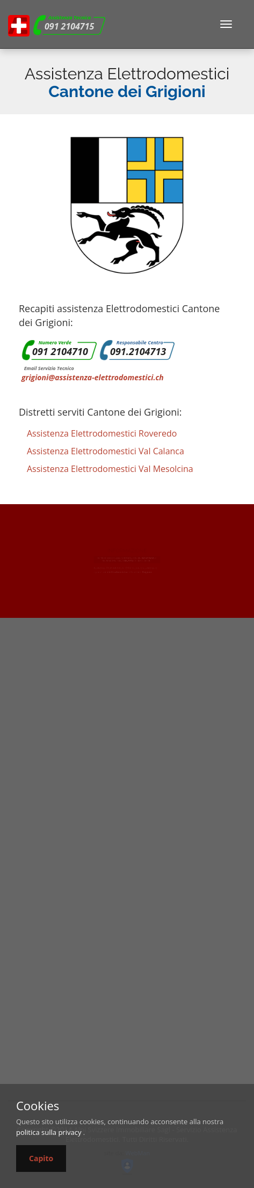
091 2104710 (60, 351)
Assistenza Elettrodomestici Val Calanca (105, 451)
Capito (41, 1158)
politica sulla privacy (48, 1132)
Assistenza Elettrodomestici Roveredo (102, 433)
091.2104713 (138, 351)
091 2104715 (69, 26)
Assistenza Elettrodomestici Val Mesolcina (110, 469)
